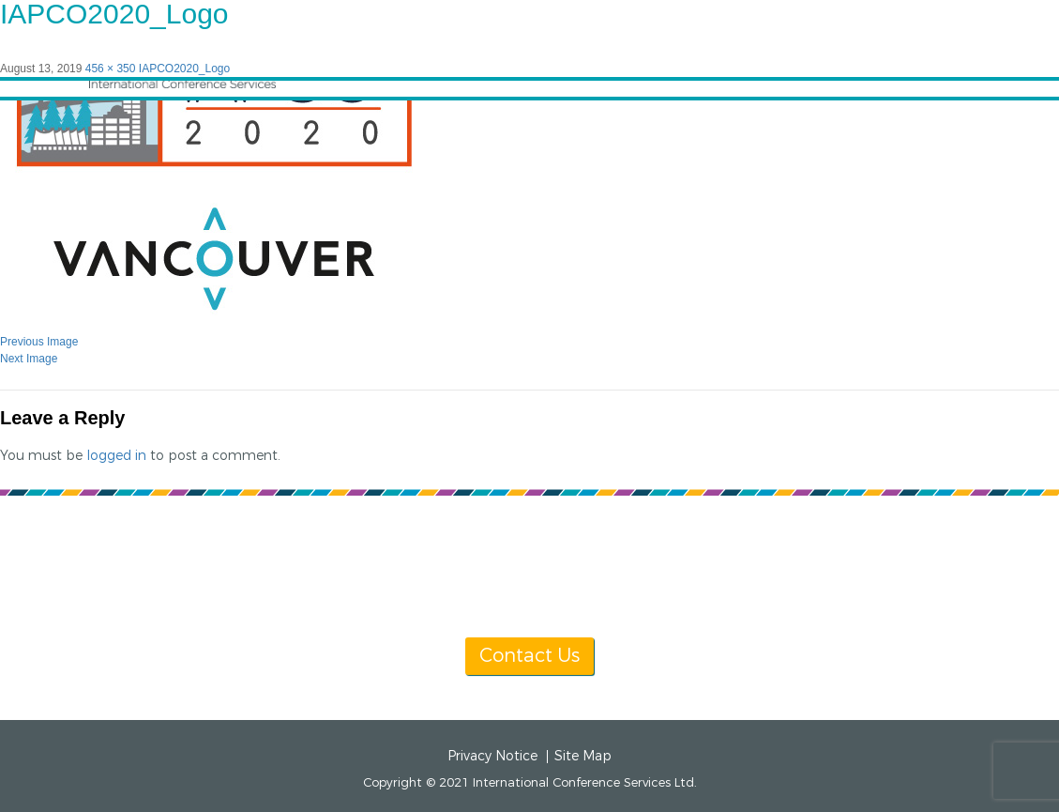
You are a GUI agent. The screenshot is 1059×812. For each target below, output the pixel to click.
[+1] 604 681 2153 (574, 587)
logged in (116, 456)
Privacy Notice (492, 756)
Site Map (583, 756)
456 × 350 (110, 68)
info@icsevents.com (771, 587)
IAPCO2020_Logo (184, 68)
